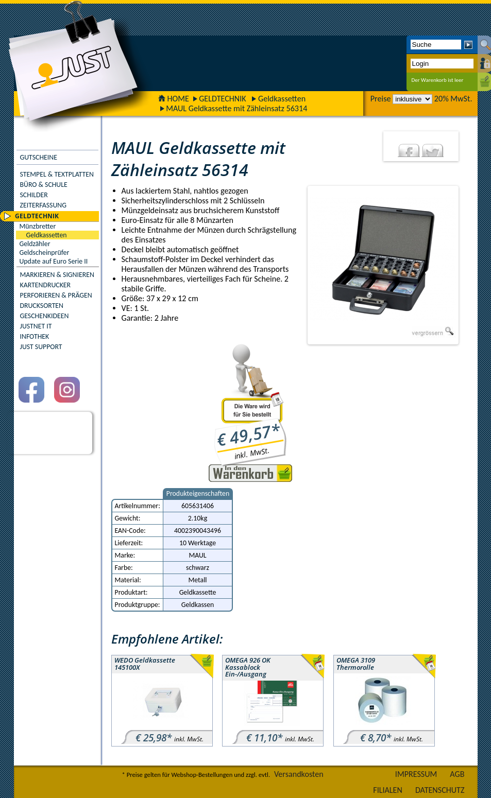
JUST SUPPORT (41, 346)
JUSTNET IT (36, 326)
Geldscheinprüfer (45, 252)
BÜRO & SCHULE (43, 184)
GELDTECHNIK (222, 98)
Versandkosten (299, 774)
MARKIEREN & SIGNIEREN (57, 274)
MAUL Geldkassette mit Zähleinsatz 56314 (236, 108)
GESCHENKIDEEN (44, 315)
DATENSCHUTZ (440, 790)
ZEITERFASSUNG (43, 205)
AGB (457, 774)
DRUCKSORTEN (42, 305)
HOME (173, 98)
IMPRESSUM (416, 774)
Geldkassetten (282, 98)
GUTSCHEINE (38, 157)
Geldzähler (35, 243)
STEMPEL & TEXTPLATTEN (57, 174)
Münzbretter (38, 226)
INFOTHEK (34, 336)
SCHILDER (34, 194)
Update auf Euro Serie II (54, 261)
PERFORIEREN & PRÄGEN (56, 295)
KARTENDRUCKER (45, 285)
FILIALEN (387, 790)
